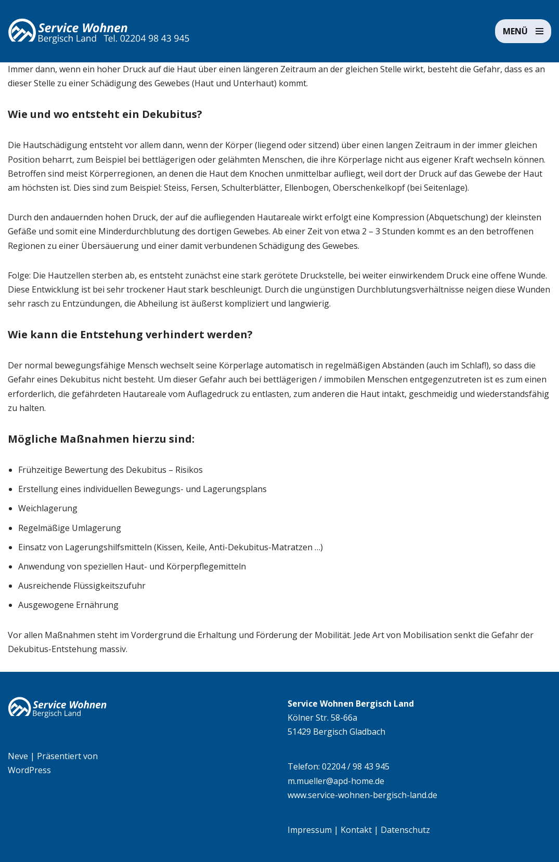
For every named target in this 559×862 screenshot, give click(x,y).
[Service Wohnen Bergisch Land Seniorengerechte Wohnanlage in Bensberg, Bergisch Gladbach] (99, 31)
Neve (18, 756)
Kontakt (356, 830)
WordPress (29, 770)
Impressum (310, 830)
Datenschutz (405, 830)
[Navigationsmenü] (523, 31)
